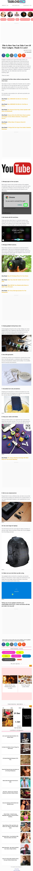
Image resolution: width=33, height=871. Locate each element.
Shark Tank (11, 19)
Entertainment (13, 9)
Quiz (5, 9)
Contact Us (27, 5)
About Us (5, 5)
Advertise (16, 5)
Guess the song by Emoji (9, 659)
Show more (19, 659)
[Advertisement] (16, 33)
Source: (3, 272)
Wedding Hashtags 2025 (8, 652)
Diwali (20, 652)
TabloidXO (28, 52)
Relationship (24, 9)
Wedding (3, 19)
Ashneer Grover (25, 19)
